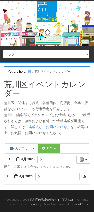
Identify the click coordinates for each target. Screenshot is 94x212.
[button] (85, 176)
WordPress (81, 204)
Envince (33, 204)
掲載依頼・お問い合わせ (47, 127)
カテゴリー (22, 148)
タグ (49, 148)
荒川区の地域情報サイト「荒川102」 (53, 199)
